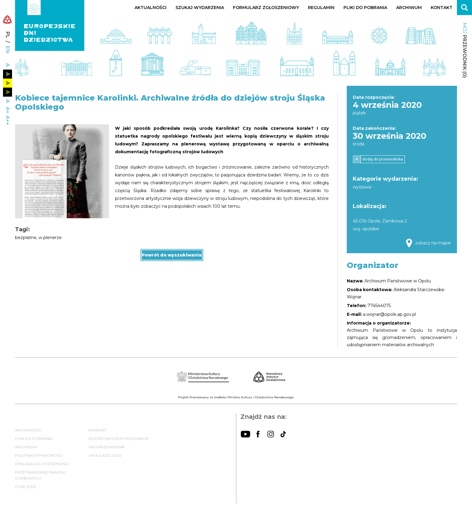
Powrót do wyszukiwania (172, 255)
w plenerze (50, 237)
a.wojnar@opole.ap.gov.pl (389, 314)
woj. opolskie (366, 229)
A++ (8, 120)
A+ (8, 110)
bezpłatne (25, 237)
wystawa (362, 187)
